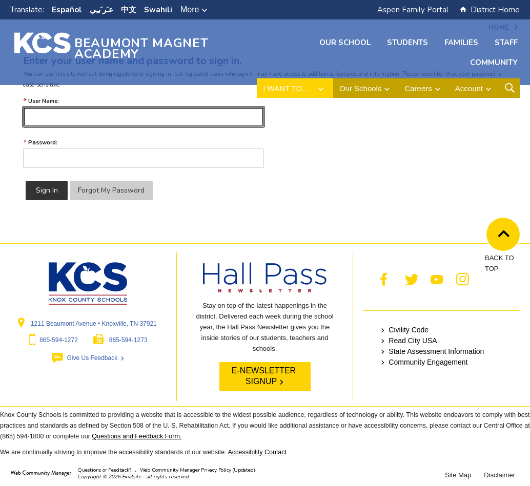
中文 (128, 10)
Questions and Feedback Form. (136, 436)
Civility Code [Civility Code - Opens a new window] (409, 330)
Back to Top (506, 235)
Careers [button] (418, 88)
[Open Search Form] (510, 88)
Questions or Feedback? (104, 470)
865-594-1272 (58, 340)
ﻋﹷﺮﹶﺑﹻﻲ (101, 10)
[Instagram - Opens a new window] (462, 279)
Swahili (158, 10)
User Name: (41, 101)
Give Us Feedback (92, 358)
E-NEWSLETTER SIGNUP (264, 376)
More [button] (189, 9)
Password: (40, 142)
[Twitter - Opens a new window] (411, 279)
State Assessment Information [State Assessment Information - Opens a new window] (436, 351)
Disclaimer (499, 475)
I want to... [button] (286, 88)
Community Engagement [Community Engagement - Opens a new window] (428, 362)
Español (67, 10)
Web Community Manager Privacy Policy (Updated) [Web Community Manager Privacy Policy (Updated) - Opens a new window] (197, 470)
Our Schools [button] (360, 88)
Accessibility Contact (257, 452)
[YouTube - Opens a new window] (436, 279)
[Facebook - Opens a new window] (383, 279)
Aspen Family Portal (413, 10)
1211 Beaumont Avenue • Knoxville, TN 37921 (94, 323)
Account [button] (469, 88)
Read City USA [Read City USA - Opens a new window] (413, 340)
